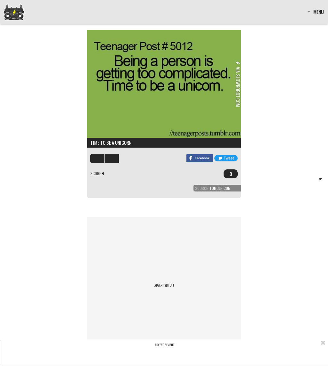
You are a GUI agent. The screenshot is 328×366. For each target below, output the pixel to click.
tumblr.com (220, 188)
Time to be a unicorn (111, 142)
